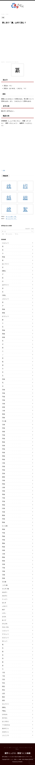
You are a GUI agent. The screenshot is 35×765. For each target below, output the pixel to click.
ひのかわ (4, 714)
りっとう (4, 599)
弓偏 (3, 498)
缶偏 (3, 445)
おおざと (4, 595)
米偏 (3, 519)
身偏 (3, 456)
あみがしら (5, 728)
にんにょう (5, 243)
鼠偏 (3, 560)
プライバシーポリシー (24, 747)
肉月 (3, 609)
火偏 (3, 403)
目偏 (3, 466)
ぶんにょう (5, 299)
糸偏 (4, 170)
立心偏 (4, 581)
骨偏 (3, 494)
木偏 (3, 393)
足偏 (3, 473)
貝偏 (3, 417)
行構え (4, 295)
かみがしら (5, 732)
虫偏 (3, 550)
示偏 (3, 571)
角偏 (3, 442)
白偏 (3, 508)
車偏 (3, 529)
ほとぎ (4, 602)
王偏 (3, 574)
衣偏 (3, 452)
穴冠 (3, 679)
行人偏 (4, 421)
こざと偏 (4, 585)
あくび (4, 620)
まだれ (4, 616)
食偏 (3, 414)
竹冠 (3, 683)
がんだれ (4, 623)
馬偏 (3, 536)
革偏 (3, 459)
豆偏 (3, 389)
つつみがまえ (6, 725)
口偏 (3, 463)
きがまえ (4, 718)
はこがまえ (5, 721)
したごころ (5, 735)
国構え (4, 707)
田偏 (3, 484)
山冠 (3, 693)
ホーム (5, 747)
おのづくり (5, 285)
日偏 (3, 480)
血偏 (3, 337)
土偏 (3, 553)
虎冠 (3, 700)
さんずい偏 (5, 588)
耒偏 (3, 505)
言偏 (3, 428)
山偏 (3, 487)
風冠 (3, 697)
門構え (4, 711)
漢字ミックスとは (13, 747)
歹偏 (3, 501)
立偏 (3, 424)
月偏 (3, 400)
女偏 (3, 564)
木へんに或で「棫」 (11, 216)
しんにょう (5, 630)
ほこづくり (5, 264)
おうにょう (5, 316)
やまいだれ (5, 627)
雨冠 (3, 686)
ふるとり (4, 606)
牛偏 (3, 533)
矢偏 (3, 512)
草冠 (3, 690)
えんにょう (5, 637)
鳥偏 (3, 546)
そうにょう (5, 634)
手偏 (3, 396)
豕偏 (3, 257)
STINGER (20, 761)
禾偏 (3, 438)
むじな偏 (4, 526)
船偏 (3, 515)
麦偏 (3, 312)
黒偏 (3, 333)
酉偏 (3, 557)
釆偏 (3, 330)
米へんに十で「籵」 (11, 218)
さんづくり (5, 704)
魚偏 (3, 578)
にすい (4, 613)
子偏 (3, 567)
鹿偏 (3, 543)
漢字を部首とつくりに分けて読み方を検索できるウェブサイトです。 (17, 756)
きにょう (4, 641)
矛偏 (3, 449)
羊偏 (3, 539)
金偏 (3, 407)
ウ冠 (3, 672)
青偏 (3, 309)
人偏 (3, 410)
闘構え (4, 271)
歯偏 (3, 477)
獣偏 (3, 522)
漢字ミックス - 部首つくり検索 (18, 753)
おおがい (4, 592)
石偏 (3, 491)
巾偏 (3, 435)
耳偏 (3, 470)
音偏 (3, 379)
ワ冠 (3, 676)
